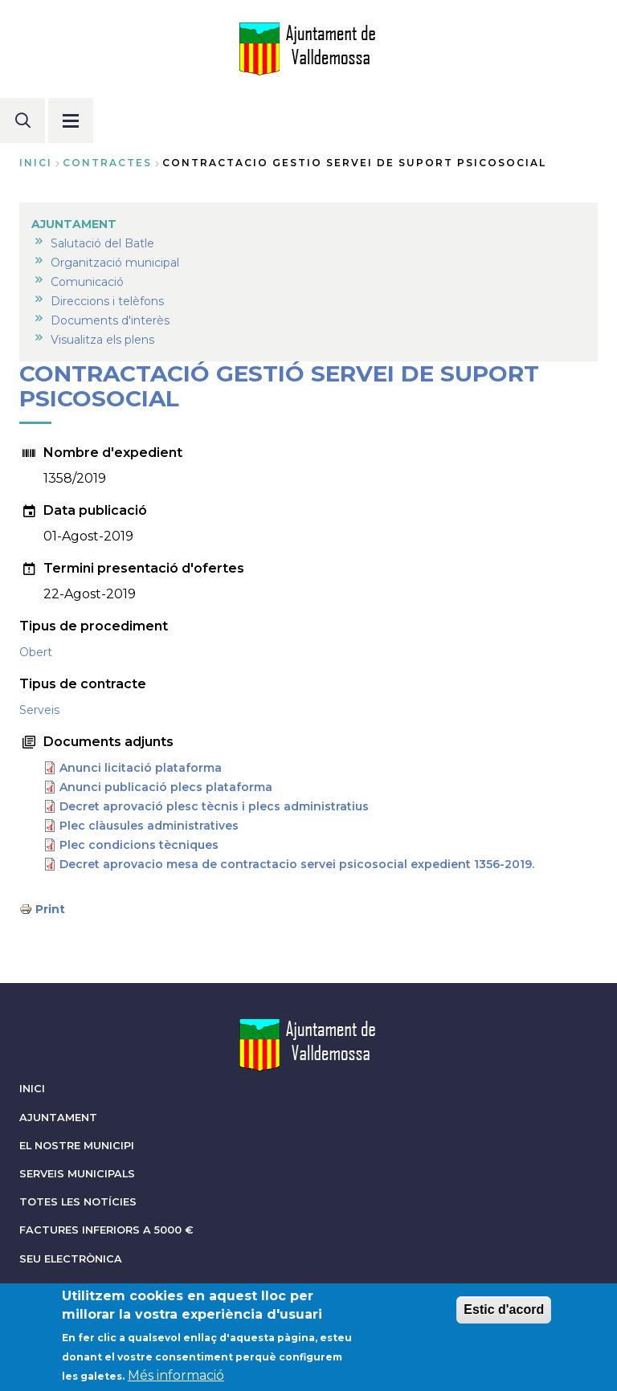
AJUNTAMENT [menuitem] (73, 224)
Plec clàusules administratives (149, 825)
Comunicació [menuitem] (87, 282)
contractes (107, 163)
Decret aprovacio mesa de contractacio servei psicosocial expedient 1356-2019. (296, 864)
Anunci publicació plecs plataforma (165, 787)
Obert (35, 652)
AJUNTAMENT (58, 1118)
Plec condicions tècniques (139, 845)
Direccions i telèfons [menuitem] (107, 301)
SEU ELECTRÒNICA (70, 1259)
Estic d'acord (504, 1320)
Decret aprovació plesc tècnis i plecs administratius (214, 806)
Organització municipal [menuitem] (115, 262)
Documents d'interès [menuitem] (110, 320)
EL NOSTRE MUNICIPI (76, 1146)
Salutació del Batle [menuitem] (102, 243)
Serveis (39, 710)
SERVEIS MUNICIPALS (77, 1174)
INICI (32, 1089)
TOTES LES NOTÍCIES (78, 1202)
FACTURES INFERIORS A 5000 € (106, 1230)
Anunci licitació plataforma (140, 768)
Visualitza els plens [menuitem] (102, 339)
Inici (35, 163)
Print (50, 909)
